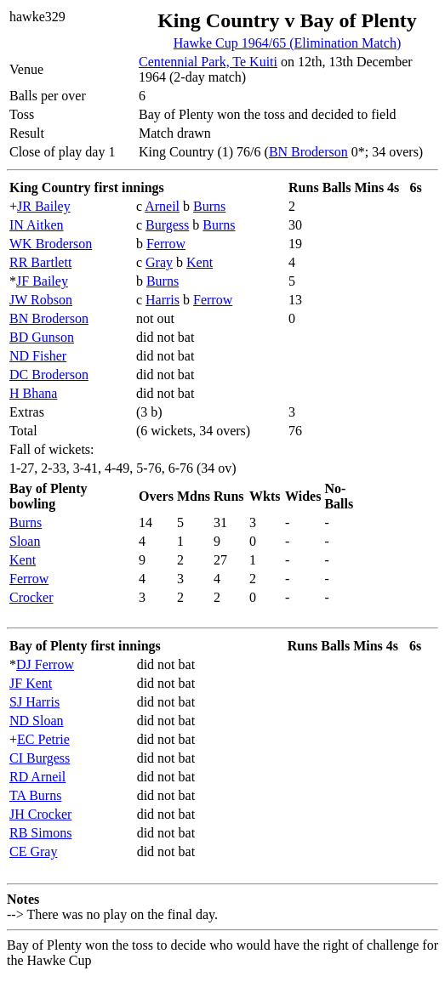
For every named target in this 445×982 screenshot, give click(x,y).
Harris (162, 299)
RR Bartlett (40, 262)
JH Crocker (40, 814)
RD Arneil (37, 776)
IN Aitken (36, 225)
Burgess (167, 225)
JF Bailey (42, 281)
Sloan (24, 541)
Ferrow (165, 243)
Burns (209, 206)
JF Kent (30, 683)
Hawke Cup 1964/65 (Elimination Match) (288, 43)
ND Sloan (36, 720)
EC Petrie (43, 739)
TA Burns (35, 795)
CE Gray (33, 851)
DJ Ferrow (45, 664)
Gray (159, 262)
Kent (199, 262)
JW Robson (40, 299)
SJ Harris (34, 702)
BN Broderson (308, 152)
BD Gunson (41, 337)
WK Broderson (50, 243)
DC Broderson (48, 374)
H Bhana (33, 393)
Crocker (31, 597)
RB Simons (40, 833)
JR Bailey (44, 206)
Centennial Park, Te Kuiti (208, 61)
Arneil (162, 206)
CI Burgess (39, 758)
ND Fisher (37, 356)
